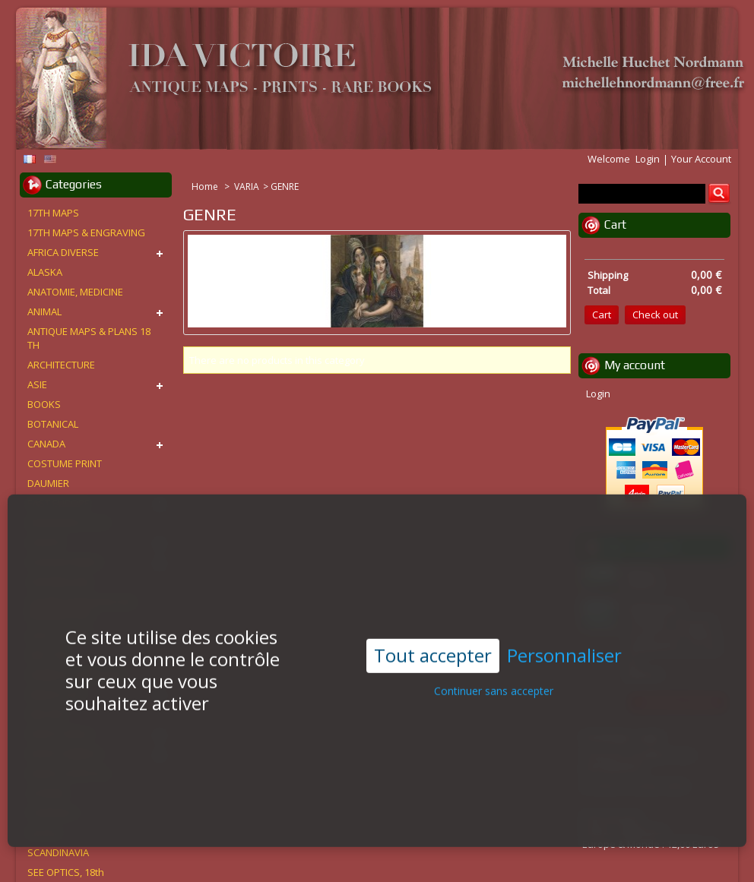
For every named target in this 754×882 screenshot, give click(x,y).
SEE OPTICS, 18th (65, 872)
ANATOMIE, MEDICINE (75, 292)
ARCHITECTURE (61, 364)
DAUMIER (48, 483)
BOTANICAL (52, 424)
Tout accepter (433, 648)
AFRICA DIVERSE (63, 252)
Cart (615, 224)
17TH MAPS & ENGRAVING (86, 232)
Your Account (701, 159)
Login (647, 159)
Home (206, 186)
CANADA (46, 443)
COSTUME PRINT (64, 463)
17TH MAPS (53, 213)
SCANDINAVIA (58, 852)
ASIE (37, 384)
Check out (655, 314)
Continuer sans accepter (493, 684)
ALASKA (44, 272)
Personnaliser (564, 649)
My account (634, 365)
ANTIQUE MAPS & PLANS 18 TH (88, 338)
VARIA (246, 186)
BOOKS (44, 404)
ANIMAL (44, 311)
